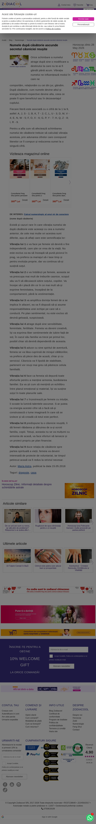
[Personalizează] (83, 24)
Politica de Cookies (53, 29)
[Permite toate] (83, 19)
